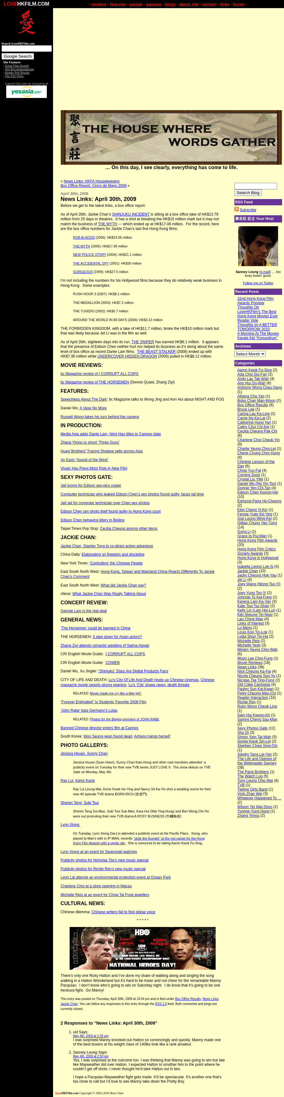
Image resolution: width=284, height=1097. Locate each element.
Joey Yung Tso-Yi (251, 593)
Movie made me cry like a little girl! (116, 693)
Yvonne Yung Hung (253, 811)
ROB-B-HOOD (84, 237)
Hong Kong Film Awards (257, 540)
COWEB (112, 663)
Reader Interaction (252, 697)
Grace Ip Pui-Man (252, 536)
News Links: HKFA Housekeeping (92, 181)
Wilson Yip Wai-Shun (254, 807)
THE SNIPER (142, 342)
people (136, 4)
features (118, 4)
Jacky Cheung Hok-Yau (257, 575)
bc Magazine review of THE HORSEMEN (95, 382)
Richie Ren (246, 702)
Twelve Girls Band (252, 789)
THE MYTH (107, 224)
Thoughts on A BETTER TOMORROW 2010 (257, 327)
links (224, 4)
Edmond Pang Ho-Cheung (259, 501)
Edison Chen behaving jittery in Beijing (93, 520)
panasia (153, 4)
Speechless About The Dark (84, 399)
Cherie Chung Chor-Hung (258, 453)
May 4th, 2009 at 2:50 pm (90, 1056)
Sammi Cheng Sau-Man (257, 719)
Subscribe (248, 210)
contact (209, 4)
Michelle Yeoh (249, 645)
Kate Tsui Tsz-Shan (253, 606)
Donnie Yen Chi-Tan (254, 488)
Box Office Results (188, 999)
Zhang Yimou (248, 815)
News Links (210, 999)
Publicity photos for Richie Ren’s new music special (103, 869)
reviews (98, 4)
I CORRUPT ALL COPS (125, 654)
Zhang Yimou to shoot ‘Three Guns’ (90, 442)
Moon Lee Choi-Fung (255, 658)
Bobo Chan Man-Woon (256, 400)
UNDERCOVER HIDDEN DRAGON (127, 356)
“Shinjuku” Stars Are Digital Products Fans (133, 671)
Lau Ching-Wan (250, 619)
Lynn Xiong (70, 824)
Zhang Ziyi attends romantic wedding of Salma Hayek (105, 645)
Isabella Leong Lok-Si (255, 566)
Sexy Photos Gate (252, 728)
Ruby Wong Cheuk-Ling (257, 706)
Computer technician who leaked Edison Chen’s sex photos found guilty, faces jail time (132, 494)
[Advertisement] (26, 196)
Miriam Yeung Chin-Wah (257, 649)
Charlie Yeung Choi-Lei (256, 448)
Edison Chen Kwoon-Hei (257, 492)
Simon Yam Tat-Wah (254, 737)
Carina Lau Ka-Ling (253, 414)
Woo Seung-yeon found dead (107, 736)
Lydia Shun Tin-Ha (252, 636)
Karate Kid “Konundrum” (257, 338)
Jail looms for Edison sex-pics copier (91, 485)
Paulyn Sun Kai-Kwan (255, 689)
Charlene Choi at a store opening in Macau (96, 886)
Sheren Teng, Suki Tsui (80, 803)
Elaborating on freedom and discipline (113, 554)
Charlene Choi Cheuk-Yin (258, 440)
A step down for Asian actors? (117, 637)
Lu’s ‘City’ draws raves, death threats (159, 685)
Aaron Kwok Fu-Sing (254, 370)
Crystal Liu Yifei (250, 479)
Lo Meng (244, 628)
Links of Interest (250, 623)
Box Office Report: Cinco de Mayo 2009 (93, 185)
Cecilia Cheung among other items (128, 528)
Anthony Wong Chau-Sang (259, 387)
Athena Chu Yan (251, 396)
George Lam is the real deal (84, 611)
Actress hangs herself (152, 736)
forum (238, 4)
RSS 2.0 (161, 1004)
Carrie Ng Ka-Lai (251, 418)
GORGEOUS (83, 272)
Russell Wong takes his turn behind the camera (100, 417)
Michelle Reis (248, 641)
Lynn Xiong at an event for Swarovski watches (99, 852)
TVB (241, 785)
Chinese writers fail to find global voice (123, 912)
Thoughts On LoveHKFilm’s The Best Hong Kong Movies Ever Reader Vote (257, 314)
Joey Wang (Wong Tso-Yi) (259, 584)
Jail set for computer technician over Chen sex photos (105, 503)
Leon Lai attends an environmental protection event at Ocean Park (116, 877)
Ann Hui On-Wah (251, 383)
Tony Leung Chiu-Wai (255, 780)
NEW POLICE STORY (89, 254)
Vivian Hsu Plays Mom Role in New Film (94, 468)
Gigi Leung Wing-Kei (254, 518)
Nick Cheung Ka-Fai (254, 671)
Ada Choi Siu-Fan (252, 374)
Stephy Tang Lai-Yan (254, 754)
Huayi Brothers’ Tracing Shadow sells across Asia (102, 451)
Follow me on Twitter (258, 283)
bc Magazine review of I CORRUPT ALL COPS (99, 374)
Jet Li (242, 580)
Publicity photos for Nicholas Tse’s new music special (105, 860)
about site (188, 4)
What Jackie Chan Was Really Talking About (109, 594)
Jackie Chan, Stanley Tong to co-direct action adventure (107, 546)
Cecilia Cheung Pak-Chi (257, 431)
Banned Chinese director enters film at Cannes (99, 728)
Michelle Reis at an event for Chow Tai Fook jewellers (105, 895)
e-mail (264, 272)
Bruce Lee (246, 409)
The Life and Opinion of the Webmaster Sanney (257, 761)
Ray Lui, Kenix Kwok (78, 780)
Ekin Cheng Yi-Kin (252, 510)
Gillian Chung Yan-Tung (257, 523)
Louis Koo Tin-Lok (252, 632)
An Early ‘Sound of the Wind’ (84, 460)
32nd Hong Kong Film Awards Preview (255, 300)
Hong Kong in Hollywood (257, 558)
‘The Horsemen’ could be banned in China (95, 628)
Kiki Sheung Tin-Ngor (255, 614)
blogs (170, 4)
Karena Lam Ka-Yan (254, 601)
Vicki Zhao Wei (249, 794)
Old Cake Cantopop (253, 684)
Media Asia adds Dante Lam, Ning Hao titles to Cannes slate (111, 434)
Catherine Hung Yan (254, 422)
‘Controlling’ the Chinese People (116, 563)
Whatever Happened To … (259, 798)
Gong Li (244, 531)
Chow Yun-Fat (249, 470)
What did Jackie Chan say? (123, 585)
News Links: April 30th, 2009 (98, 199)
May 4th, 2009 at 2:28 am (90, 1036)
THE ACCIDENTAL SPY (91, 263)
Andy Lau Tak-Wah (253, 379)
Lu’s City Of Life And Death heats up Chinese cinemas (154, 680)
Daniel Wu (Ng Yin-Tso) (257, 483)
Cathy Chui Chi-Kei (253, 427)
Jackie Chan (69, 1004)
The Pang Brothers (253, 772)
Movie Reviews (250, 663)
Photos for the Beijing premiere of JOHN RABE (124, 719)
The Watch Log (250, 776)
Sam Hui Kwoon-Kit (253, 715)
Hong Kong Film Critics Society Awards (256, 551)
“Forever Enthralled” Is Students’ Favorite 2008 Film (103, 702)
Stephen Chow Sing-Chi (257, 746)
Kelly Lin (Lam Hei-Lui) (256, 610)
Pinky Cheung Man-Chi (256, 693)
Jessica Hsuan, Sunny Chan (84, 753)
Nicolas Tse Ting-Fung (256, 680)
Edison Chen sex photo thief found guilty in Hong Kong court (111, 511)
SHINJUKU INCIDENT (130, 214)
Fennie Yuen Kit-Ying (254, 514)
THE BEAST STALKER (156, 351)
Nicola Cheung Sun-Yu (256, 676)
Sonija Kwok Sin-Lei (254, 741)
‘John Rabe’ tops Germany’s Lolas (89, 710)
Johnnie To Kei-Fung (254, 597)
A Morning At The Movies (258, 333)
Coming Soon (248, 475)
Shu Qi (243, 732)
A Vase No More (93, 408)
